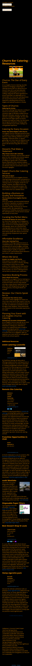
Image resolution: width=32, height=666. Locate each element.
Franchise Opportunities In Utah (14, 438)
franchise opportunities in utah (18, 477)
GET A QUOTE (7, 10)
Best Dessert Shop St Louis (14, 526)
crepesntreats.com (11, 539)
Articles (14, 665)
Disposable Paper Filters (13, 503)
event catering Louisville (13, 345)
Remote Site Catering (12, 389)
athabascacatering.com (12, 406)
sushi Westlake (9, 480)
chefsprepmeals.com (12, 358)
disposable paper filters (8, 508)
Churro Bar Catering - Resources (15, 62)
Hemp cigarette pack (12, 573)
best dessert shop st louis (14, 569)
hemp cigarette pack (14, 590)
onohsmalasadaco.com (12, 452)
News (18, 665)
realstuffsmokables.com (13, 586)
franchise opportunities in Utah (11, 456)
